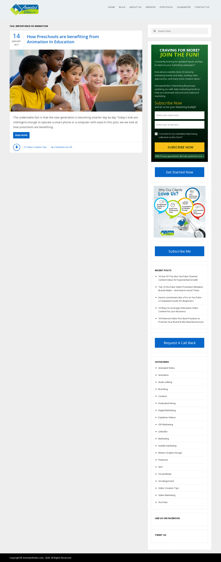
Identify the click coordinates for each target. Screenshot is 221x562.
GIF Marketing (165, 424)
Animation (163, 375)
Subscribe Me (180, 251)
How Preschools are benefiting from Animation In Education (63, 39)
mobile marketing (167, 445)
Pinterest (163, 459)
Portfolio (166, 7)
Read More (21, 135)
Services (151, 7)
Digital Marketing (167, 410)
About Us (135, 7)
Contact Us (202, 7)
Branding (163, 389)
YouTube (163, 502)
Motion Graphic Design (170, 452)
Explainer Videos (167, 417)
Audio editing (165, 382)
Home (111, 7)
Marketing (163, 438)
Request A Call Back (180, 342)
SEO (160, 466)
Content (162, 396)
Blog (122, 7)
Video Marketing (166, 495)
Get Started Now (179, 172)
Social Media (164, 473)
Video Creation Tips (37, 147)
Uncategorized (166, 481)
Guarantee (184, 7)
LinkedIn (162, 431)
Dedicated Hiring (167, 403)
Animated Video (166, 367)
